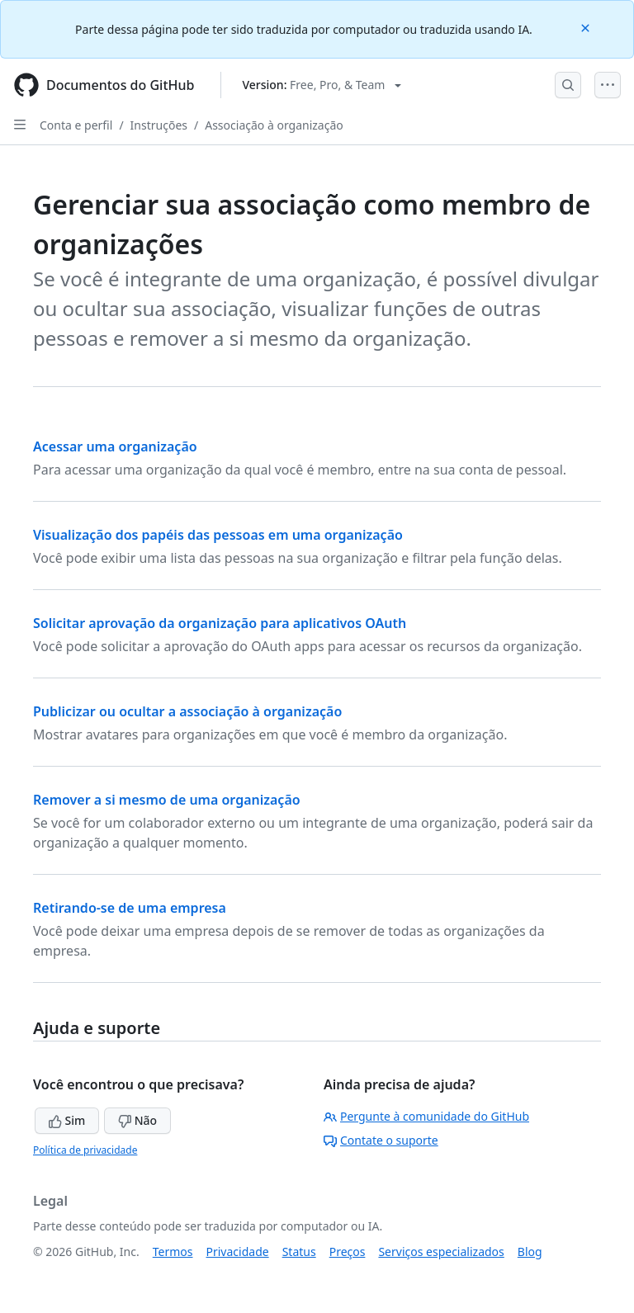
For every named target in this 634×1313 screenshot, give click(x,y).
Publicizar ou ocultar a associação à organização (187, 711)
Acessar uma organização (115, 446)
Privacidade (237, 1251)
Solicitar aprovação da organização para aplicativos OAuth (219, 623)
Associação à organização (274, 125)
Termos (173, 1251)
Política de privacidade (85, 1150)
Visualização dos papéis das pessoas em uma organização (218, 535)
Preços (347, 1251)
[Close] (587, 26)
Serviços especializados (441, 1251)
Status (299, 1251)
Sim (67, 1120)
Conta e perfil (76, 125)
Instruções (158, 125)
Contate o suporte (381, 1140)
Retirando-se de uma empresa (129, 908)
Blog (530, 1251)
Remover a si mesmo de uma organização (166, 800)
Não (137, 1120)
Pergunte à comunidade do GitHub (426, 1116)
